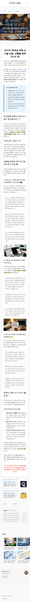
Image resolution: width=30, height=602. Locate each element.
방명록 (17, 11)
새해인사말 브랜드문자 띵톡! (10, 493)
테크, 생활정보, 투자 (6, 573)
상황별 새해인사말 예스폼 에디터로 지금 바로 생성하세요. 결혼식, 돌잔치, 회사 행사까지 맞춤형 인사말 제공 (10, 485)
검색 (23, 3)
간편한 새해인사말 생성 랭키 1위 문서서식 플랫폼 (10, 482)
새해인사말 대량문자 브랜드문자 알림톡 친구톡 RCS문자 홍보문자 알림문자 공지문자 (10, 496)
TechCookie (15, 3)
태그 (10, 11)
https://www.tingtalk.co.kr (9, 491)
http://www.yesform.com (9, 479)
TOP (27, 596)
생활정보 (5, 510)
